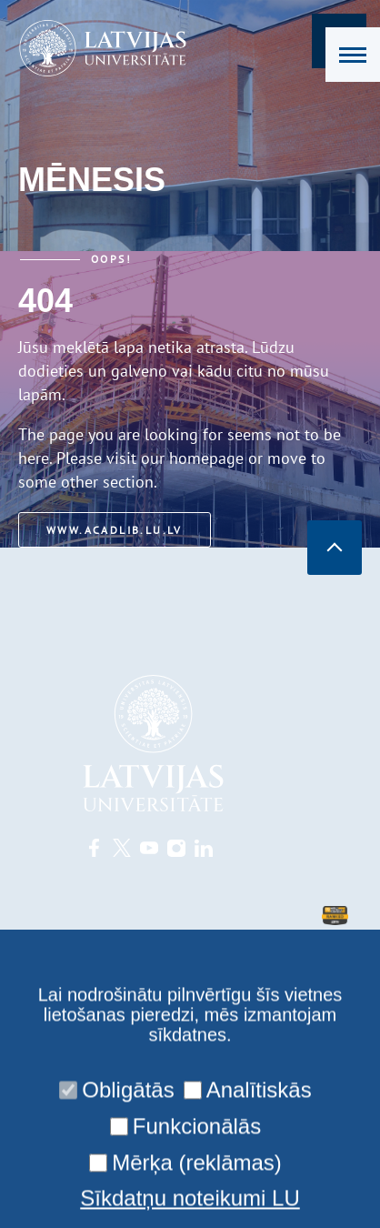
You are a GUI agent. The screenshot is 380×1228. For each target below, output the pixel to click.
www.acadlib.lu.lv (114, 530)
